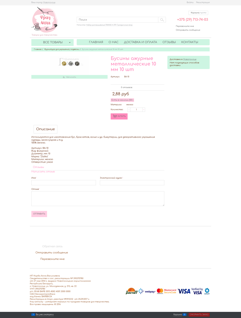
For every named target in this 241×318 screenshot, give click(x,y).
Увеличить (71, 77)
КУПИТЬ (122, 116)
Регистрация (203, 2)
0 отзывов (126, 87)
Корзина (177, 314)
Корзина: (198, 13)
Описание (45, 129)
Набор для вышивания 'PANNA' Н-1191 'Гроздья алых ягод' (109, 25)
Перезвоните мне (185, 26)
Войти (190, 2)
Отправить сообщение (188, 30)
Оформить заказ (199, 315)
